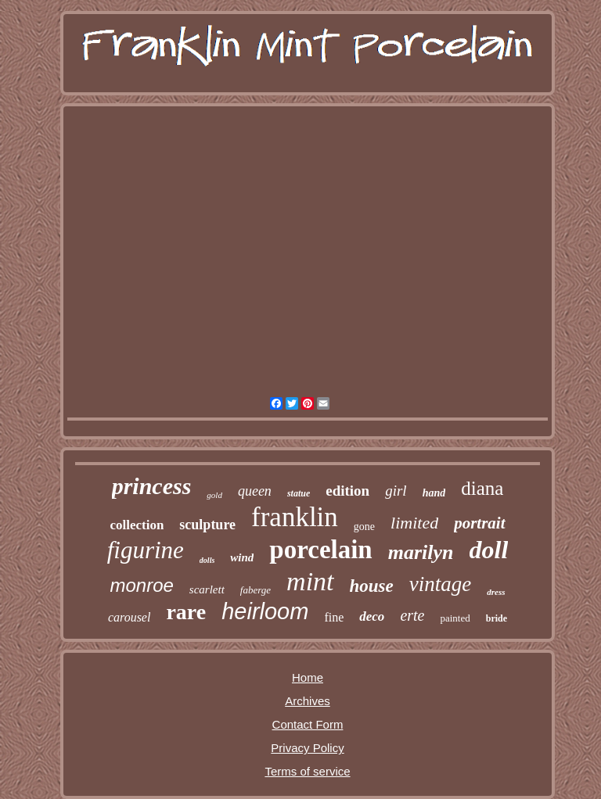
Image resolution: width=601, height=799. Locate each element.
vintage (440, 584)
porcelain (320, 550)
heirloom (264, 611)
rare (186, 612)
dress (496, 592)
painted (455, 618)
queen (255, 491)
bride (496, 618)
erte (412, 615)
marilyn (421, 552)
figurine (145, 550)
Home (307, 677)
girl (395, 490)
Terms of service (307, 771)
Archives (307, 701)
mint (309, 581)
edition (347, 490)
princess (152, 486)
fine (334, 617)
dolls (207, 560)
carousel (129, 617)
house (372, 586)
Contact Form (308, 724)
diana (482, 488)
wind (242, 557)
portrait (479, 523)
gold (214, 495)
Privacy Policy (307, 747)
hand (434, 493)
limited (414, 522)
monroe (141, 585)
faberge (255, 590)
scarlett (207, 589)
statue (298, 493)
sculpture (207, 524)
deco (371, 616)
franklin (294, 517)
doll (489, 550)
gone (364, 526)
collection (137, 525)
